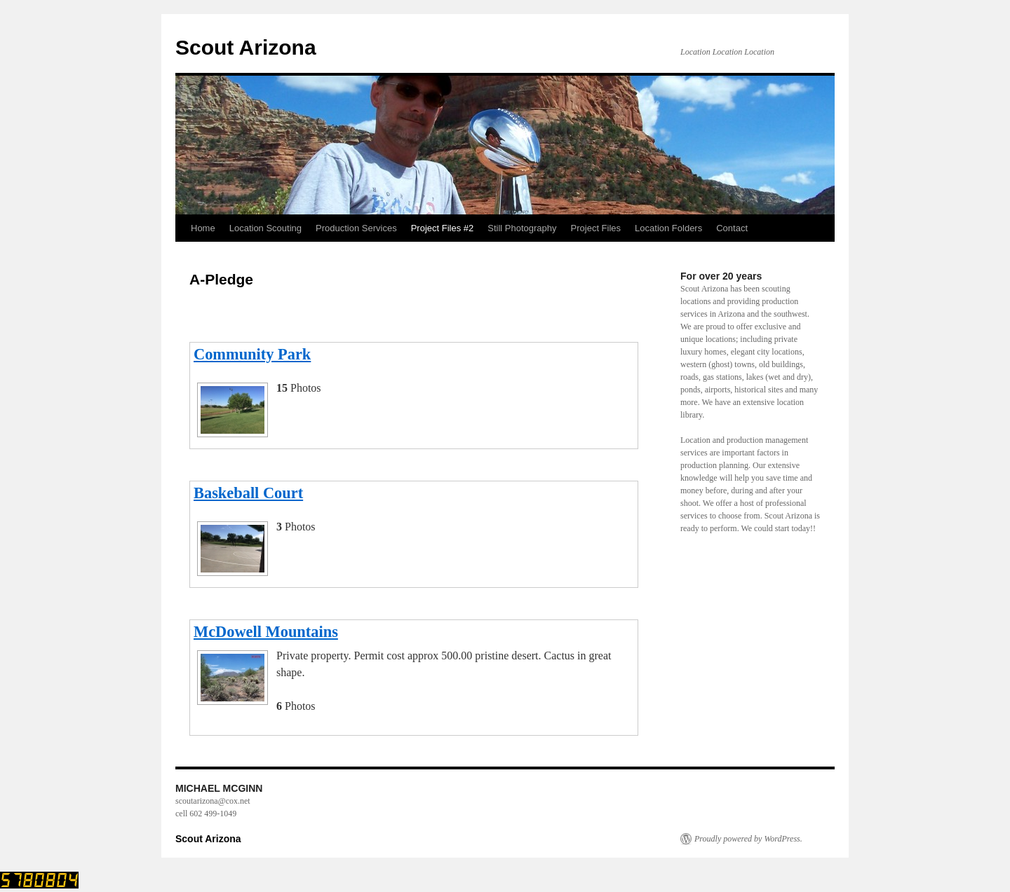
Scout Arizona (245, 47)
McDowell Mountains (266, 631)
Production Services (356, 228)
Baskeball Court (248, 493)
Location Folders (668, 228)
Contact (732, 228)
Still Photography (521, 228)
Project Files (596, 228)
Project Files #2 (442, 228)
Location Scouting (265, 228)
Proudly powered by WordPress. (748, 839)
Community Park (252, 354)
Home (203, 228)
